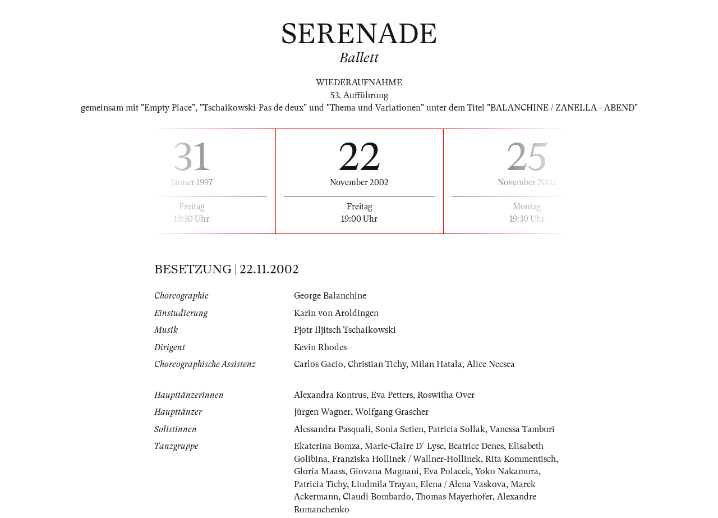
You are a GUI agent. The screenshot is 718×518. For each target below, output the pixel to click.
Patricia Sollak (456, 429)
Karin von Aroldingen (336, 313)
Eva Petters (392, 395)
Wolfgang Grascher (392, 412)
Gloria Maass (319, 471)
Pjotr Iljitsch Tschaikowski (345, 330)
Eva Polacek (447, 471)
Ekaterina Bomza (327, 446)
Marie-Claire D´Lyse (404, 446)
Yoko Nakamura (506, 471)
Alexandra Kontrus (330, 395)
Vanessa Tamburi (522, 429)
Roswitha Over (446, 395)
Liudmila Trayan (383, 484)
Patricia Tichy (320, 484)
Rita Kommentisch (520, 459)
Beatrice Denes (476, 446)
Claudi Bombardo (377, 497)
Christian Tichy (377, 364)
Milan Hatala (436, 364)
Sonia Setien (399, 429)
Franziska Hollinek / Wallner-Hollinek (406, 459)
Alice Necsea (491, 364)
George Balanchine (330, 296)
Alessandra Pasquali (332, 429)
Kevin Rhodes (320, 347)
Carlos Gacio (318, 364)
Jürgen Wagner (322, 412)
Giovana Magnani (384, 471)
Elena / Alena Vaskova (463, 484)
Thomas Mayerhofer (454, 497)
